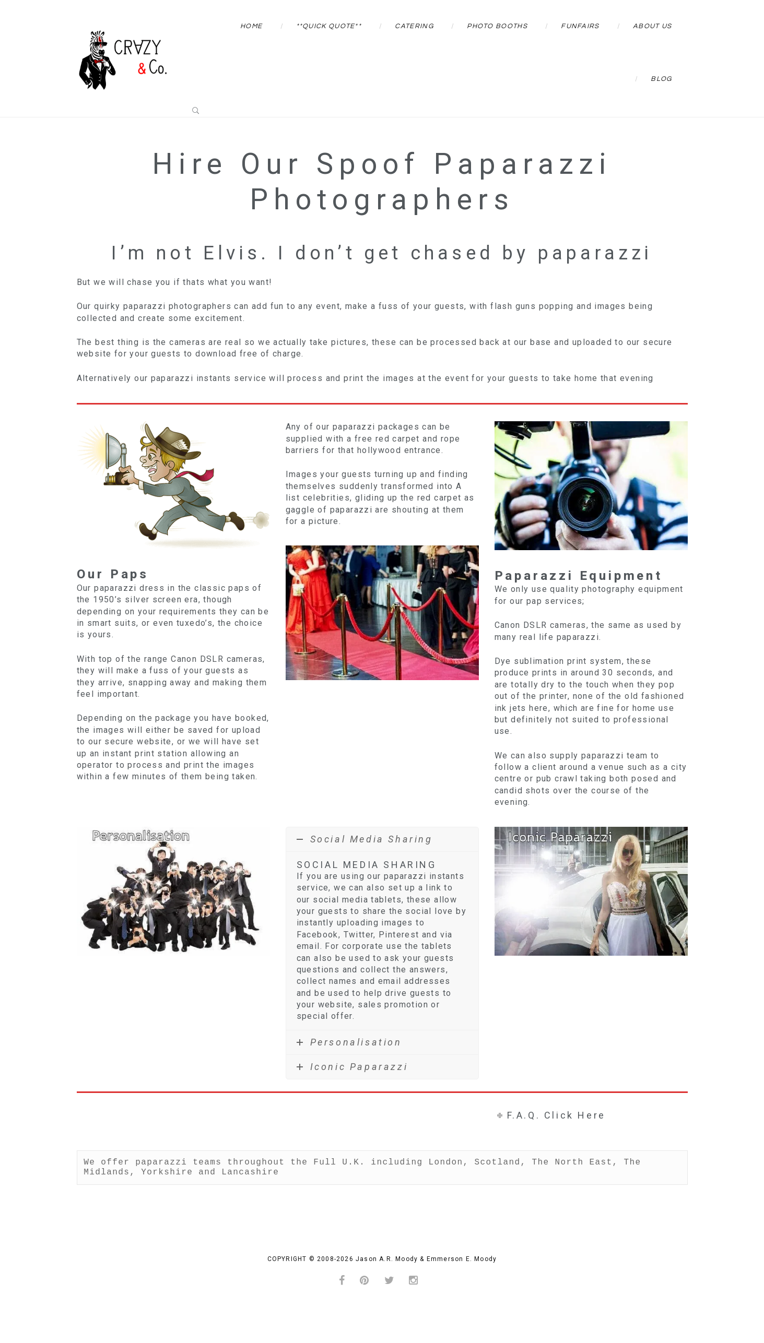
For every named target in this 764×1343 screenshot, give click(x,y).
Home (251, 26)
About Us (652, 26)
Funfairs (580, 26)
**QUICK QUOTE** (329, 26)
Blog (661, 78)
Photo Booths (497, 26)
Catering (414, 26)
